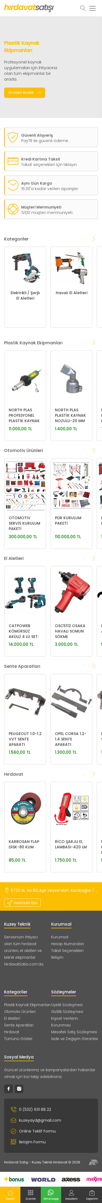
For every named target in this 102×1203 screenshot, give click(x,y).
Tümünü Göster (18, 1038)
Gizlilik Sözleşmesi (67, 1011)
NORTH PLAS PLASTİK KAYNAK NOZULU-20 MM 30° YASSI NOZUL (71, 453)
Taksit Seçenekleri (67, 950)
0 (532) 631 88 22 (31, 1109)
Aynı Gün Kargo (36, 201)
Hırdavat (11, 1032)
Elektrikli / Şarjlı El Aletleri (25, 332)
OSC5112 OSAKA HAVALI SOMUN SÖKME (70, 668)
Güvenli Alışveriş (37, 135)
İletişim (57, 957)
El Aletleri (12, 1018)
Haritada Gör (22, 903)
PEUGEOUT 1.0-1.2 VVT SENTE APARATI (25, 776)
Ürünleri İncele (24, 93)
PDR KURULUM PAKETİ (68, 557)
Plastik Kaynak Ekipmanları (27, 1005)
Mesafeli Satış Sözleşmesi (74, 1032)
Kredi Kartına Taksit (40, 159)
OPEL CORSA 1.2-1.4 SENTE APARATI (70, 776)
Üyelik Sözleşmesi (67, 1005)
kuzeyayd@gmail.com (36, 1120)
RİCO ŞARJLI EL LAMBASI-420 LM (71, 881)
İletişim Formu (28, 1142)
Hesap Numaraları (67, 944)
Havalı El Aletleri (71, 330)
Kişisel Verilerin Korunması (64, 1022)
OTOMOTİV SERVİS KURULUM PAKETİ (24, 560)
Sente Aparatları (18, 1025)
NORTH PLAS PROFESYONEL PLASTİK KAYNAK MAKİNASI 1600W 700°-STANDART (25, 453)
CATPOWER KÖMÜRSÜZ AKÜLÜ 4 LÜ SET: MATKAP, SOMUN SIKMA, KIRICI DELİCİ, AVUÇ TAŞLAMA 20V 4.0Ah (25, 668)
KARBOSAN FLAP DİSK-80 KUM (24, 881)
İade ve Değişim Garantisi (74, 1038)
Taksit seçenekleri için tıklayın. (49, 164)
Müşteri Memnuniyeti (41, 225)
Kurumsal (59, 937)
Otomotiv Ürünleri (20, 1011)
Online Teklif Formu (33, 1131)
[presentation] (84, 257)
